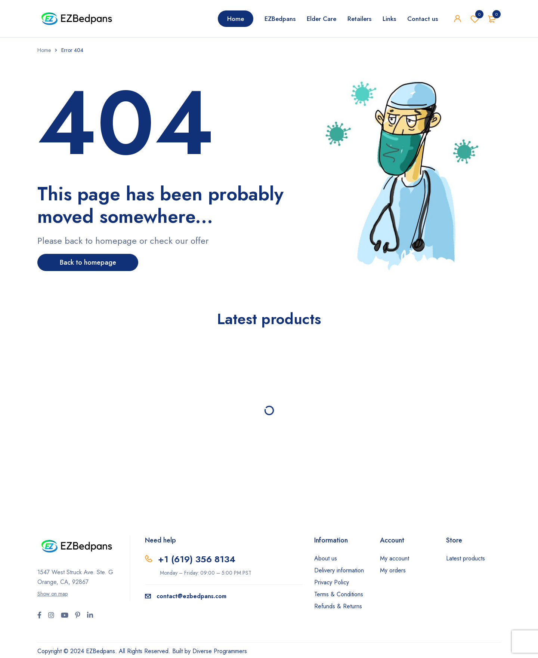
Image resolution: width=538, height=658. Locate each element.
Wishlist (474, 18)
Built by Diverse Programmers (209, 651)
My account (394, 558)
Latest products (465, 558)
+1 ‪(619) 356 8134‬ (196, 559)
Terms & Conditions (338, 594)
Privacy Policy (331, 582)
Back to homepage (88, 262)
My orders (393, 570)
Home (44, 50)
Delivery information (339, 570)
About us (325, 558)
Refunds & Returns (338, 606)
